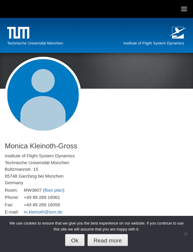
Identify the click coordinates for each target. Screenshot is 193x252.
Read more (108, 240)
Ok (75, 240)
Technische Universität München (35, 43)
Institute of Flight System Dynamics (153, 43)
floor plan (54, 190)
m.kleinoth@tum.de (43, 211)
